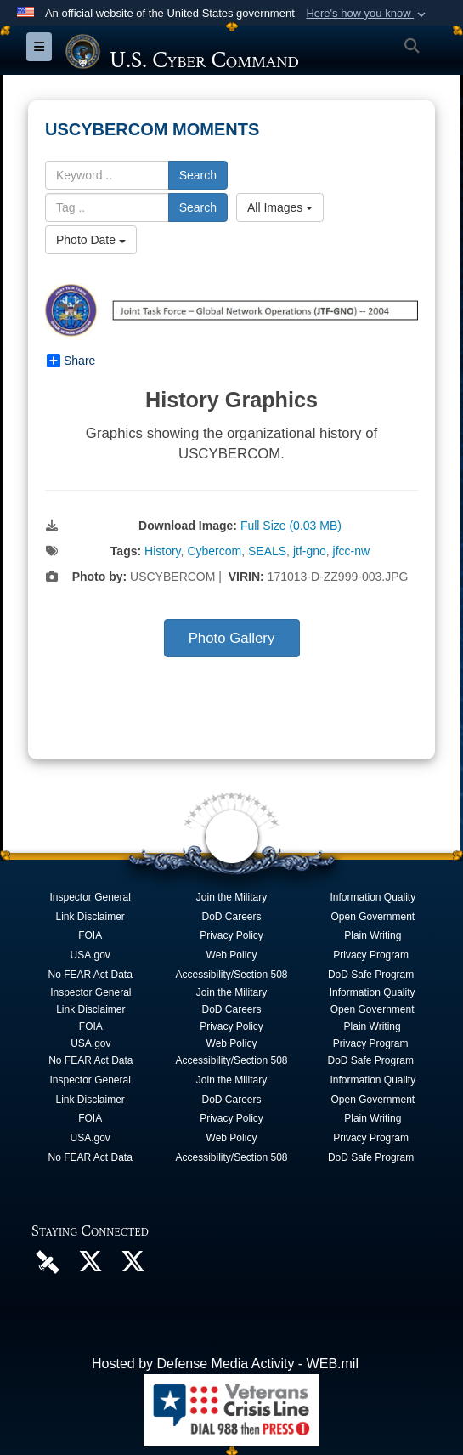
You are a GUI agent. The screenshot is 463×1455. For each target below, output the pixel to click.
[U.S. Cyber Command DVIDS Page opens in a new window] (47, 1260)
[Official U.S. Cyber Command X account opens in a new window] (90, 1266)
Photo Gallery (232, 638)
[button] (367, 13)
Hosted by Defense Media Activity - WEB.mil (225, 1363)
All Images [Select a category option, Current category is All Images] (280, 207)
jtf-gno (309, 551)
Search (198, 175)
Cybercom (214, 551)
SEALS (267, 551)
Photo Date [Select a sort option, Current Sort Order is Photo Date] (91, 240)
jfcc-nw (351, 551)
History (162, 551)
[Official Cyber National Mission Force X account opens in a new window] (132, 1266)
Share (71, 360)
